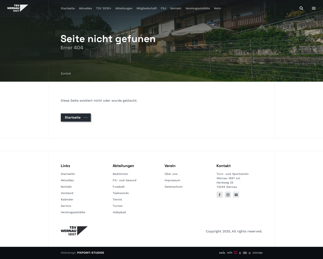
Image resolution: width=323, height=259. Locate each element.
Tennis (117, 199)
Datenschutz (174, 186)
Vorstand (67, 193)
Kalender (67, 199)
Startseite (68, 8)
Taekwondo (121, 193)
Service (66, 205)
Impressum (172, 180)
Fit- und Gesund (124, 180)
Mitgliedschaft (147, 8)
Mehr (217, 8)
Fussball (118, 186)
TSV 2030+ (103, 8)
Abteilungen (123, 8)
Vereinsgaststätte (197, 8)
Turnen (118, 205)
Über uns (171, 173)
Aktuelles (85, 8)
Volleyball (119, 212)
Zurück (66, 73)
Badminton (120, 173)
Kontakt (175, 8)
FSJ (163, 8)
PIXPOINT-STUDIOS (90, 252)
